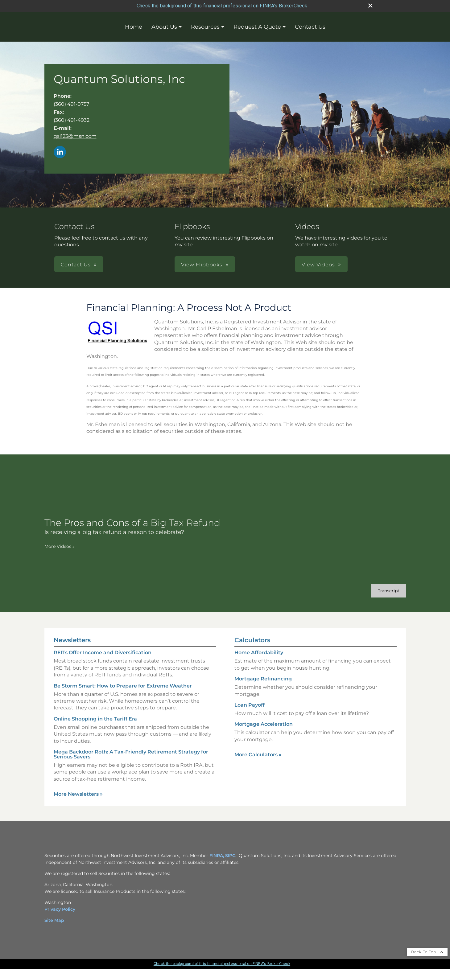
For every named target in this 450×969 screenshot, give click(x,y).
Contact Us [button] (76, 265)
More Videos (59, 546)
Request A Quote (257, 26)
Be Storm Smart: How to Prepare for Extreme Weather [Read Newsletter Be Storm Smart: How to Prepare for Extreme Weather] (123, 686)
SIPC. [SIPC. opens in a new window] (230, 855)
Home (133, 26)
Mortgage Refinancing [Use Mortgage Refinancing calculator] (263, 679)
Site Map (54, 920)
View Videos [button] (318, 265)
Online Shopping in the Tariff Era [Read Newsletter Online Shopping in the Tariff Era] (95, 719)
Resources (205, 26)
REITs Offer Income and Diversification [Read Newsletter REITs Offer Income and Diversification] (102, 652)
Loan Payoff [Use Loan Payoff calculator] (249, 705)
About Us (164, 26)
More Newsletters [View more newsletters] (78, 794)
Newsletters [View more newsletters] (72, 640)
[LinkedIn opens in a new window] (60, 152)
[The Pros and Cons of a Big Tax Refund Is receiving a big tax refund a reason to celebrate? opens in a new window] (132, 526)
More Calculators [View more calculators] (258, 755)
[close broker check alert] (370, 5)
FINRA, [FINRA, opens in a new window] (216, 855)
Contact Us (310, 26)
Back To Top (427, 952)
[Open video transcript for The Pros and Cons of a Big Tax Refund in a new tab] (388, 590)
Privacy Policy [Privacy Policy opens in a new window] (59, 909)
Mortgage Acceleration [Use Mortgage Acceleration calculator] (263, 724)
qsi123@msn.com (75, 136)
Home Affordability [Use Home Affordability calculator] (258, 652)
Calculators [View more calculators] (252, 640)
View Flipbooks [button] (201, 265)
